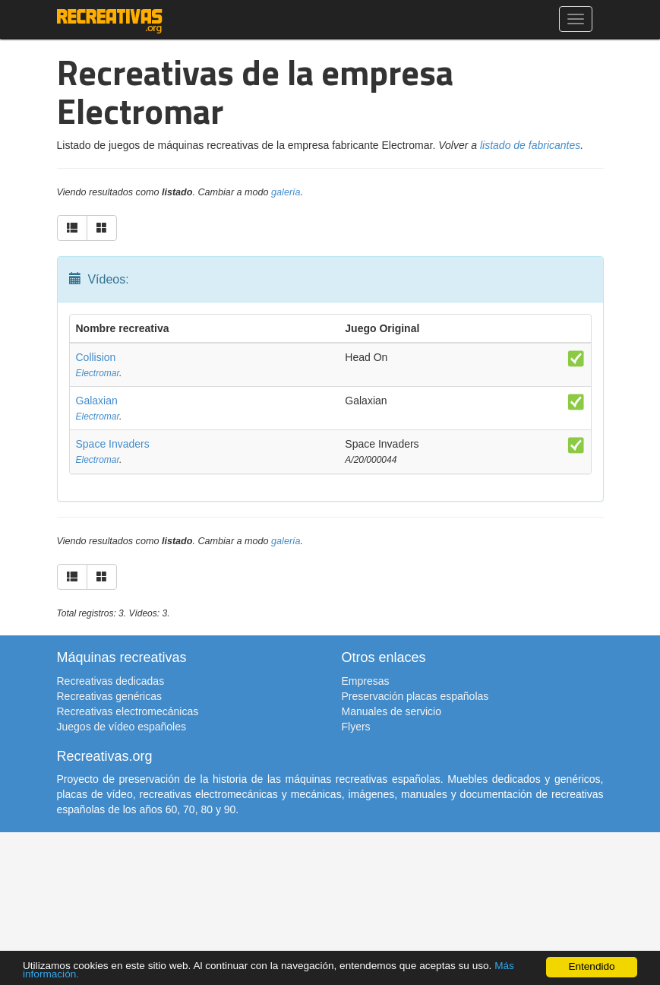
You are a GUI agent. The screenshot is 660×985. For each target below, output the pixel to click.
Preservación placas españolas (415, 696)
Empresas (366, 681)
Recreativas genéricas (110, 696)
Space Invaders (113, 444)
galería (286, 192)
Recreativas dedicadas (111, 681)
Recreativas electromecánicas (128, 711)
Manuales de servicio (392, 711)
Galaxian (97, 400)
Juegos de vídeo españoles (121, 727)
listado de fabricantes (530, 145)
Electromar (98, 373)
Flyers (356, 727)
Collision (96, 357)
